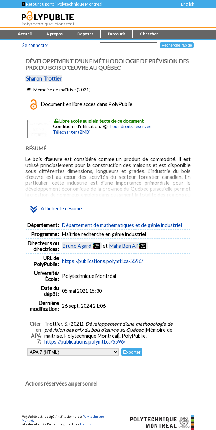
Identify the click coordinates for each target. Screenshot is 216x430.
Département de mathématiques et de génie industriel (122, 225)
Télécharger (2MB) (72, 132)
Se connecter (35, 45)
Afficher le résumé (56, 209)
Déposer (85, 34)
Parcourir (116, 34)
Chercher (149, 34)
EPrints (86, 424)
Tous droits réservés (130, 126)
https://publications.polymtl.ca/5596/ (102, 261)
